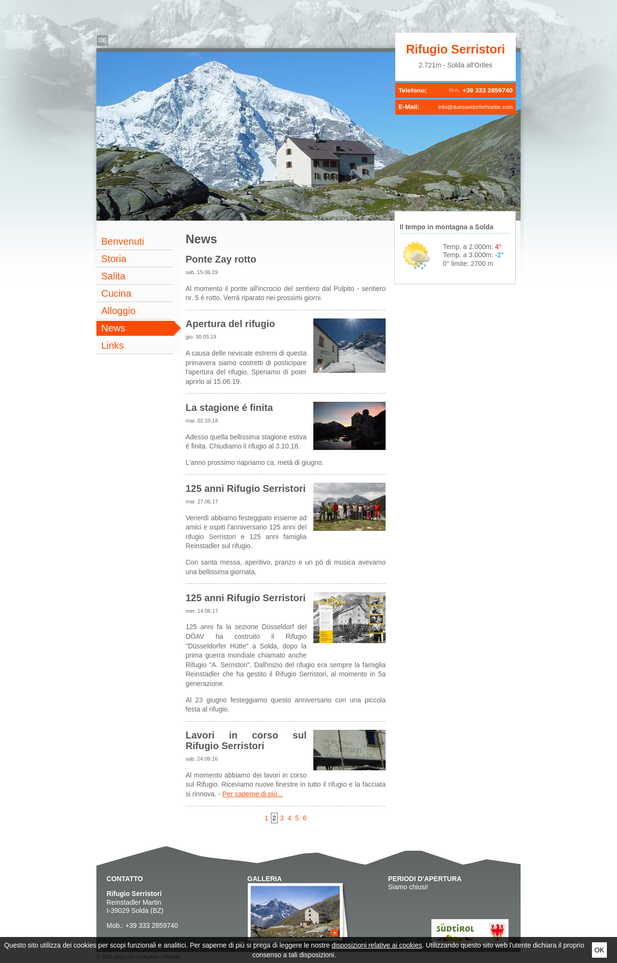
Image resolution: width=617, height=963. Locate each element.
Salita (113, 276)
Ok (599, 950)
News (113, 328)
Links (112, 345)
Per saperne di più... (252, 794)
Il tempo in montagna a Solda (446, 227)
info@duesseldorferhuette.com (475, 107)
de (102, 40)
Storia (113, 258)
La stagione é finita (229, 407)
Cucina (116, 293)
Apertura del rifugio (230, 323)
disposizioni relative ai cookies (377, 945)
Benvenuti (122, 241)
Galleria (264, 879)
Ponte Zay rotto (221, 259)
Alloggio (118, 310)
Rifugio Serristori (455, 49)
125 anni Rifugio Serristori (246, 488)
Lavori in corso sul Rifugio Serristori (246, 740)
